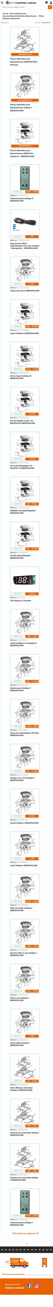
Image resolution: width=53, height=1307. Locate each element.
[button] (2, 2)
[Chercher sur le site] (24, 7)
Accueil (5, 14)
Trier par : (42, 23)
